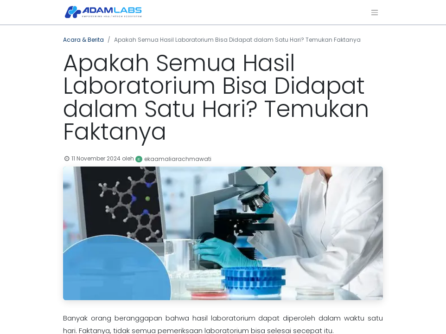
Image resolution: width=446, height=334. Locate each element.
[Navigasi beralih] (374, 12)
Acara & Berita (83, 40)
